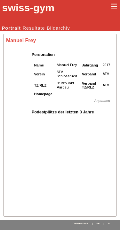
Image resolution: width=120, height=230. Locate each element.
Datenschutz (80, 223)
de (98, 223)
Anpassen (102, 101)
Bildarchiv (58, 28)
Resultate (34, 28)
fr (109, 223)
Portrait (11, 28)
